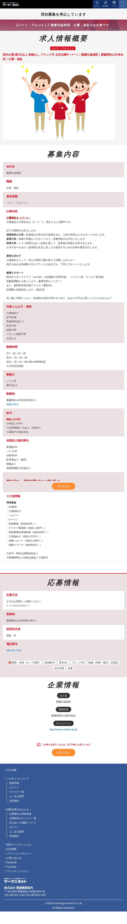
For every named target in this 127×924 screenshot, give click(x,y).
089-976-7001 (14, 650)
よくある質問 (16, 796)
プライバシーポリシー (19, 853)
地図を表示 (12, 404)
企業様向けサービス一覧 (22, 818)
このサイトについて (18, 778)
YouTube (11, 866)
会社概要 (11, 849)
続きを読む (63, 486)
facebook (12, 862)
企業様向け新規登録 (20, 813)
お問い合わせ (14, 858)
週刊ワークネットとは (19, 844)
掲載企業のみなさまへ (19, 809)
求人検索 (11, 770)
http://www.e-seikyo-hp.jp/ (63, 729)
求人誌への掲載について (22, 822)
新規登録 (14, 783)
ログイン (14, 787)
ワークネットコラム (18, 871)
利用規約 (14, 800)
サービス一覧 (16, 791)
